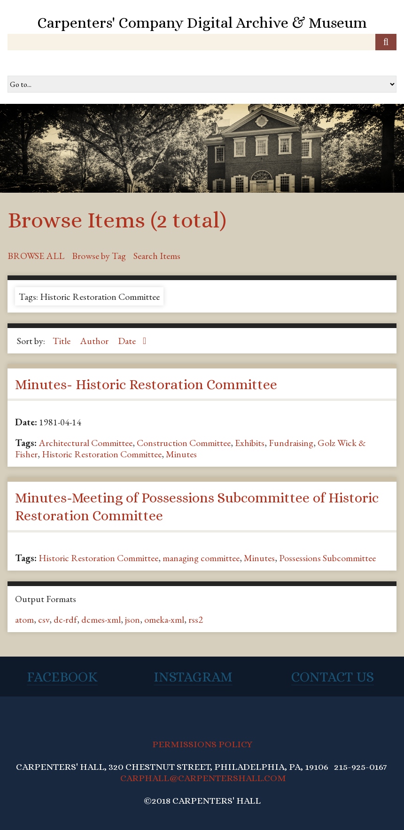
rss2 (195, 619)
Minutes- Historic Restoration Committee (146, 384)
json (132, 619)
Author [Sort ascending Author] (95, 341)
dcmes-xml (101, 619)
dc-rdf (65, 619)
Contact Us (332, 677)
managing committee (201, 558)
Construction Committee (184, 443)
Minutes (181, 454)
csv (43, 619)
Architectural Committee (85, 443)
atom (24, 619)
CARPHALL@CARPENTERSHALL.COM (203, 778)
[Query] (202, 42)
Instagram (193, 677)
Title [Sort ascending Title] (62, 341)
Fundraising (291, 443)
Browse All (36, 255)
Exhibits (249, 443)
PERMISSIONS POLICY (202, 744)
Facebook (62, 677)
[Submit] (385, 42)
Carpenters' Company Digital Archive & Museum (202, 22)
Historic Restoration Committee (102, 454)
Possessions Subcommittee (327, 558)
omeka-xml (164, 619)
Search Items (156, 255)
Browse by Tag (99, 255)
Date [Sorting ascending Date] (128, 341)
